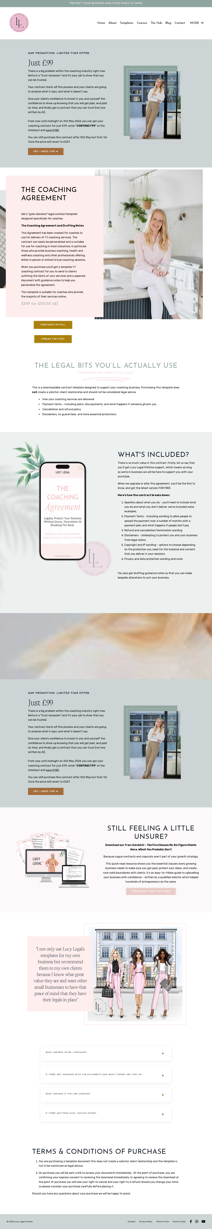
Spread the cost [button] (53, 339)
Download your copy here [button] (151, 891)
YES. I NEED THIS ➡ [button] (45, 151)
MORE (197, 23)
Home (101, 23)
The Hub (156, 23)
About (112, 23)
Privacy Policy (145, 1221)
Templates (126, 23)
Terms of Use (162, 1221)
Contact (180, 23)
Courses (142, 23)
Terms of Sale (179, 1221)
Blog (168, 23)
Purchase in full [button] (53, 325)
